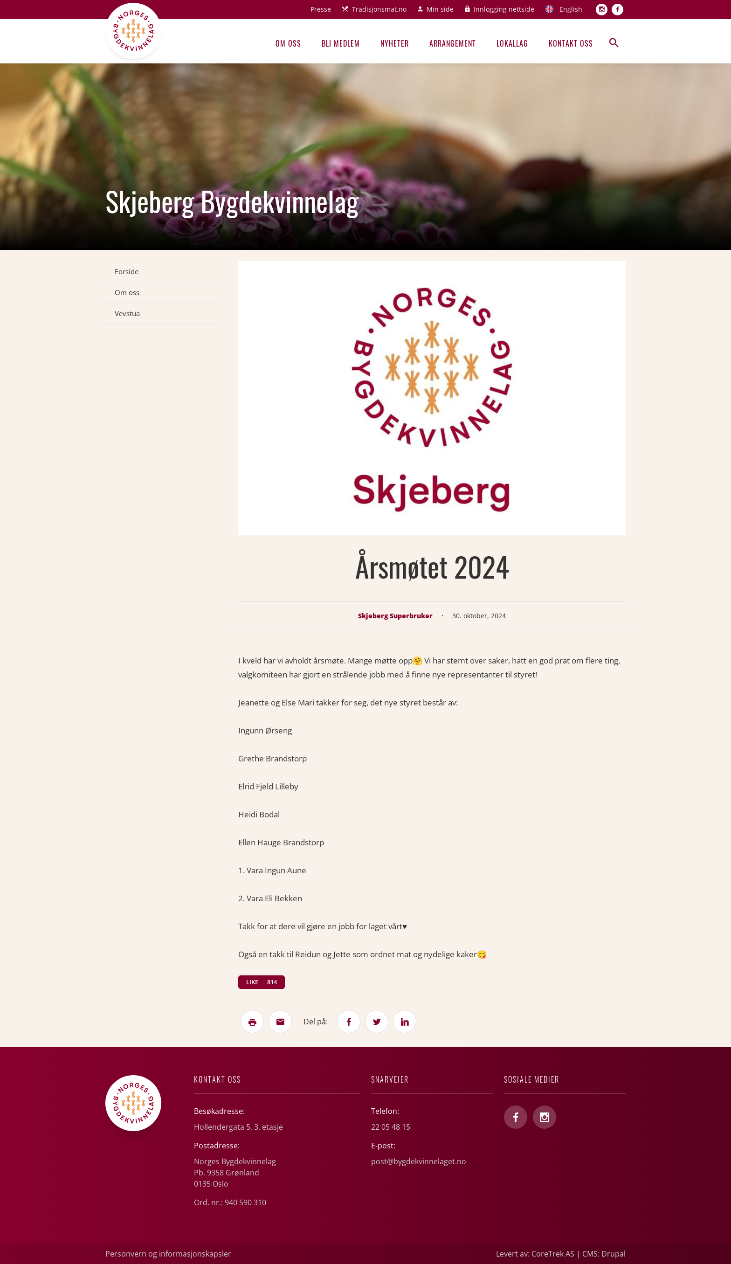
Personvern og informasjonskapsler (168, 1254)
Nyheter (394, 43)
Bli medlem (341, 43)
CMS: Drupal (604, 1254)
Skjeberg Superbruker (395, 615)
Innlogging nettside (504, 9)
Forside (126, 271)
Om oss (288, 43)
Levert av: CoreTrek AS (535, 1254)
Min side (440, 9)
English (570, 9)
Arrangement (452, 43)
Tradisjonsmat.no (379, 9)
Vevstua (127, 313)
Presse (320, 9)
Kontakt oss (571, 43)
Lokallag (512, 43)
